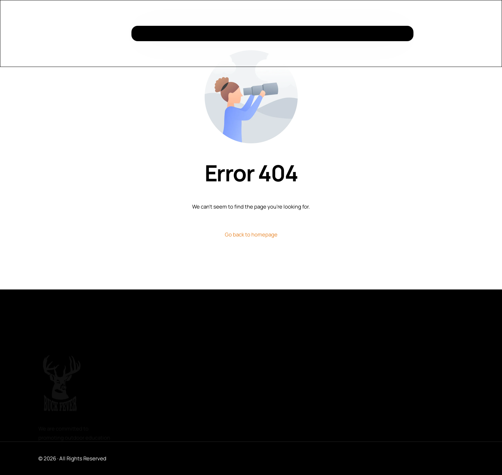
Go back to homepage (251, 234)
